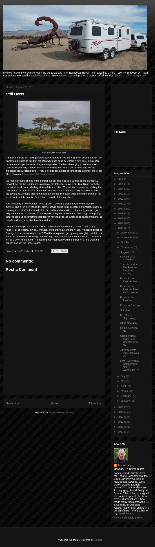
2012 (121, 421)
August (125, 252)
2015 (121, 407)
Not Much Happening (127, 317)
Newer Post (13, 403)
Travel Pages (125, 513)
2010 (121, 431)
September (127, 247)
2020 (121, 208)
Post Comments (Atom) (61, 412)
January (125, 400)
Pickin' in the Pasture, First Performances (129, 289)
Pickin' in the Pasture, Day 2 (130, 280)
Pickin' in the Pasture (127, 299)
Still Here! (125, 310)
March (125, 391)
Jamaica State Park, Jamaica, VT (130, 353)
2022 (121, 198)
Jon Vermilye (125, 465)
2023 (121, 193)
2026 (121, 179)
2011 (121, 426)
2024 (121, 188)
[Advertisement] (54, 374)
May (123, 381)
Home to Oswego (130, 305)
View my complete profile (128, 517)
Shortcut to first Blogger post (131, 75)
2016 (121, 228)
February (126, 395)
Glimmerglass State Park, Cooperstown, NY (129, 340)
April (124, 386)
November (127, 237)
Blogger (98, 540)
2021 (121, 203)
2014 (121, 412)
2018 (121, 218)
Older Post (95, 403)
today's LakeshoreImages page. (38, 174)
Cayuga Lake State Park (127, 258)
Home (55, 403)
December (127, 232)
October (125, 242)
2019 (121, 213)
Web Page (66, 75)
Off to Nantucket (129, 323)
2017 (121, 223)
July (123, 376)
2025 (121, 183)
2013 (121, 416)
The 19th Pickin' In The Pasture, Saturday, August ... (130, 269)
